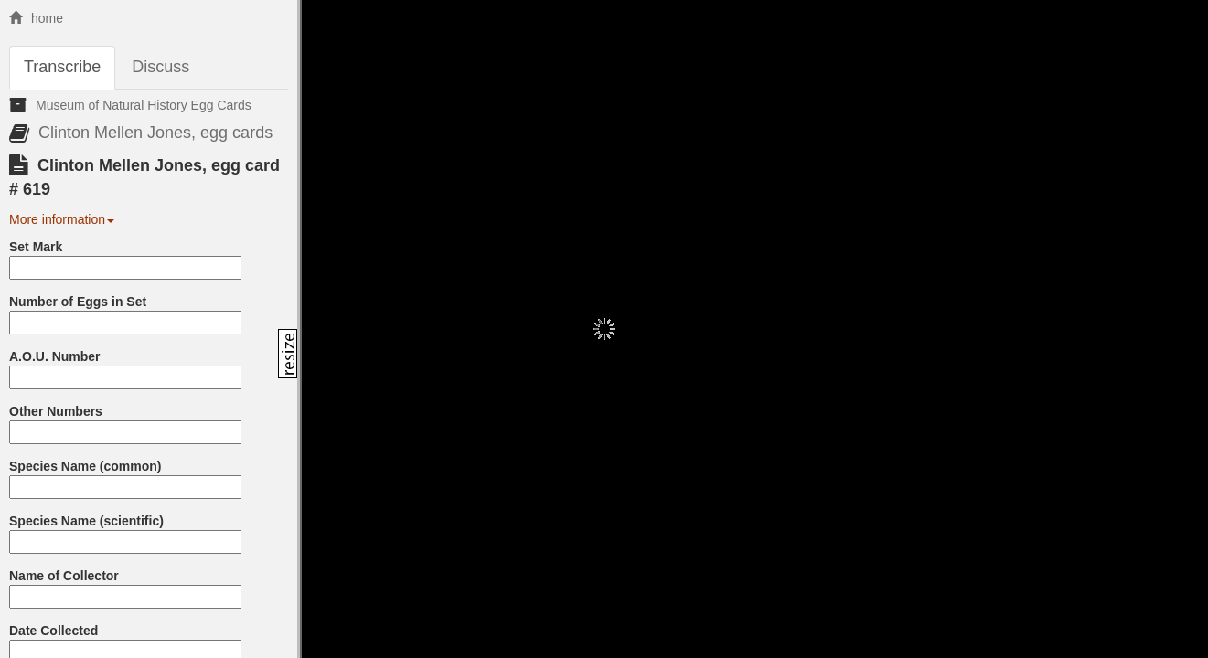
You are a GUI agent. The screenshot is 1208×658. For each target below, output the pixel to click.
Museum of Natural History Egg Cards (143, 105)
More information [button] (61, 219)
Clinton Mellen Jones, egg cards (155, 132)
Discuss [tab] (160, 67)
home (36, 18)
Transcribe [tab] (62, 67)
